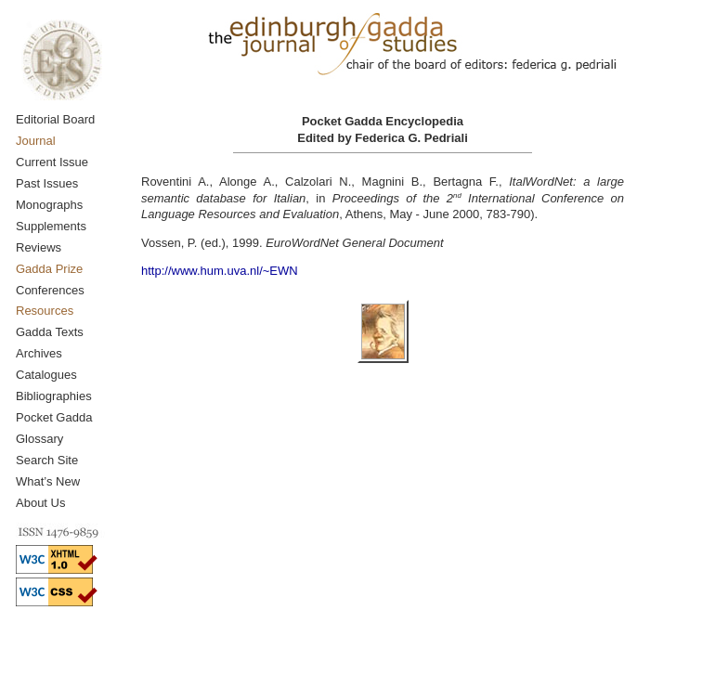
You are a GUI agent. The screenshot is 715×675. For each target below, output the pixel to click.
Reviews (38, 247)
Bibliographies (54, 396)
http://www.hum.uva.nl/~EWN (219, 271)
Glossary (39, 439)
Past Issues (47, 183)
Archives (39, 353)
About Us (40, 503)
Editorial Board (55, 119)
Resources (44, 311)
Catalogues (46, 375)
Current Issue (52, 162)
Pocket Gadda (54, 417)
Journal (36, 141)
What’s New (48, 481)
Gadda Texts (50, 332)
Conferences (50, 290)
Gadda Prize (49, 269)
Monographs (49, 205)
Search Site (47, 460)
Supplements (51, 226)
